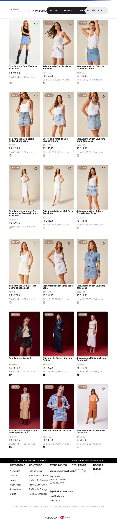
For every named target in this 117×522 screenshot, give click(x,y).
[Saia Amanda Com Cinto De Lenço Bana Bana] (92, 56)
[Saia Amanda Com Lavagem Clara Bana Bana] (92, 128)
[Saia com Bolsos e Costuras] (58, 420)
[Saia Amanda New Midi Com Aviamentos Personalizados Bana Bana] (25, 202)
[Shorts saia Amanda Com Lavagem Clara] (58, 128)
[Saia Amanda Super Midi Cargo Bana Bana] (58, 202)
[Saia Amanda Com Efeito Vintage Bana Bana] (25, 128)
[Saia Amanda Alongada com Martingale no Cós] (25, 420)
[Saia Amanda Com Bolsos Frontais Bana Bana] (92, 202)
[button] (10, 83)
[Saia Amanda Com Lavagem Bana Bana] (92, 275)
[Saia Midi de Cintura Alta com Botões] (58, 348)
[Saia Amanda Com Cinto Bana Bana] (58, 275)
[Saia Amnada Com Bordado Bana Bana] (58, 56)
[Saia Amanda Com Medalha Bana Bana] (25, 56)
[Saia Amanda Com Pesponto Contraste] (92, 420)
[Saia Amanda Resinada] (25, 348)
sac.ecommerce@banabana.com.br (68, 471)
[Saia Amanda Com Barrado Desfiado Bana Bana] (25, 275)
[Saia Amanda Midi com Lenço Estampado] (92, 348)
